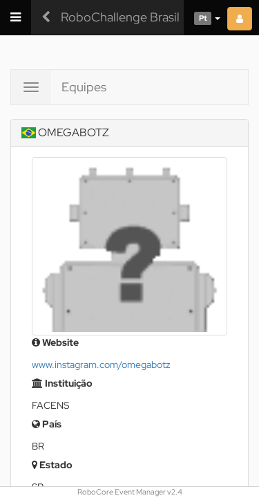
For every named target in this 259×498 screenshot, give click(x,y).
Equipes (83, 87)
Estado (52, 465)
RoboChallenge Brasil (120, 17)
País (46, 424)
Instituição (62, 383)
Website (55, 342)
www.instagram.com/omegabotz (101, 364)
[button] (202, 17)
